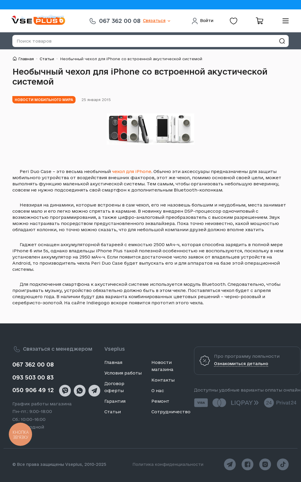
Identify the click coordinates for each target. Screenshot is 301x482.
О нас (157, 390)
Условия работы (123, 372)
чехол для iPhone (131, 171)
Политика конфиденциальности (168, 464)
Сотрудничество (170, 411)
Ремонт (160, 401)
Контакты (163, 379)
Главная (26, 59)
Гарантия (115, 401)
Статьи (47, 59)
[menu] (283, 20)
